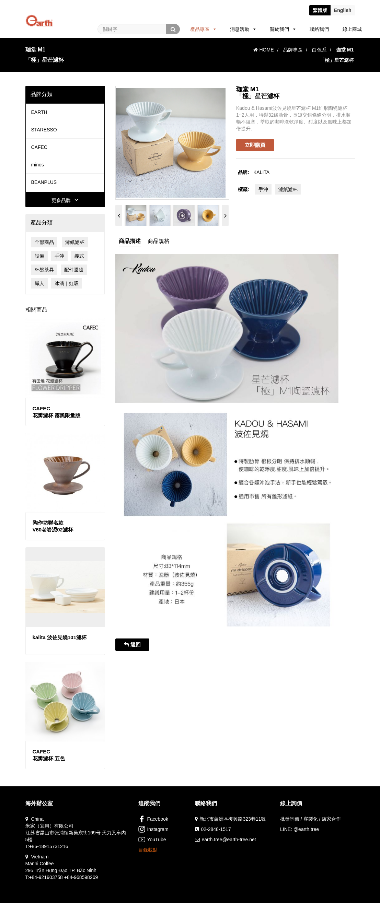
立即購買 (255, 145)
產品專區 (203, 29)
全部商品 (44, 242)
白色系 (319, 49)
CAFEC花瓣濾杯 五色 (49, 755)
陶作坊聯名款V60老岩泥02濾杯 (53, 526)
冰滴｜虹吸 (67, 283)
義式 (79, 256)
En (343, 10)
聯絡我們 (319, 29)
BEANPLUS (44, 182)
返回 (132, 644)
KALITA (261, 172)
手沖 (59, 256)
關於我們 (283, 29)
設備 (39, 256)
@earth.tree (306, 829)
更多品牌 (65, 200)
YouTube (152, 839)
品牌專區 (292, 49)
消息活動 (243, 29)
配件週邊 (73, 269)
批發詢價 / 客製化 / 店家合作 (310, 819)
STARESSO (44, 129)
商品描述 (130, 241)
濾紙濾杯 (74, 242)
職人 (39, 283)
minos (37, 164)
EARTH (39, 112)
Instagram (153, 829)
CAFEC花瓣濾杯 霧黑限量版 (56, 412)
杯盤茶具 (44, 269)
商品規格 (159, 241)
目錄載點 (148, 850)
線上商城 (352, 29)
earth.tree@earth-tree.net (228, 839)
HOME (263, 49)
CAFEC (39, 147)
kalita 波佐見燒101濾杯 (60, 637)
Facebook (153, 819)
